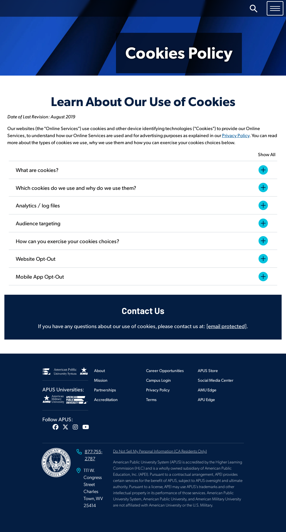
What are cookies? (143, 170)
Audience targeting (143, 223)
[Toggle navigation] (275, 8)
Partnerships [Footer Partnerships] (105, 389)
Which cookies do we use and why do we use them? (143, 187)
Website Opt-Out (143, 258)
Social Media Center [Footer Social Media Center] (215, 380)
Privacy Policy (235, 135)
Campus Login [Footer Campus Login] (158, 380)
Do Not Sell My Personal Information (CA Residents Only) (160, 450)
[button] (55, 427)
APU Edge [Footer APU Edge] (206, 399)
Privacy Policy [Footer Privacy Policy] (158, 389)
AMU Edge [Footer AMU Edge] (207, 389)
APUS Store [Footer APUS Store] (208, 370)
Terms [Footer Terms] (151, 399)
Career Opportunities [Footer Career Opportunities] (165, 370)
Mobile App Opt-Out (143, 276)
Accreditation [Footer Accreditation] (106, 399)
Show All (266, 154)
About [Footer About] (99, 370)
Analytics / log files (143, 205)
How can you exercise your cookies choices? (143, 240)
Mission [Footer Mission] (101, 380)
